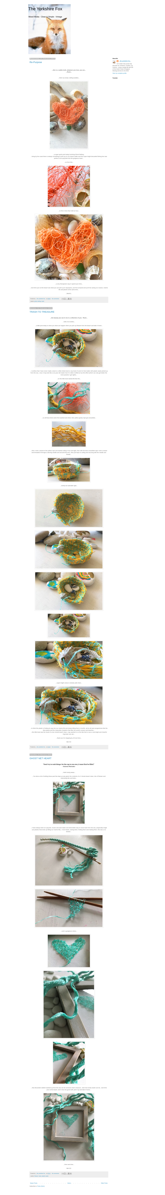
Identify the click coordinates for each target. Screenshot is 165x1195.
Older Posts (104, 1183)
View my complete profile (119, 73)
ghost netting (37, 301)
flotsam (36, 1176)
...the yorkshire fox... (125, 61)
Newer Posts (33, 1183)
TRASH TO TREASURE (42, 312)
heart (43, 301)
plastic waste (45, 1176)
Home (69, 1183)
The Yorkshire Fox (45, 8)
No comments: (56, 298)
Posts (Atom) (41, 1186)
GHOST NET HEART (40, 758)
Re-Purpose (36, 62)
